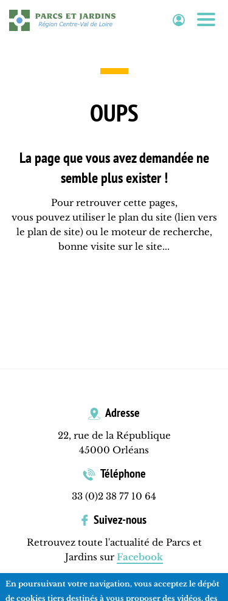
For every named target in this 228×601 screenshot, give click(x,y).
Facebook (140, 557)
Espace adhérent (178, 20)
